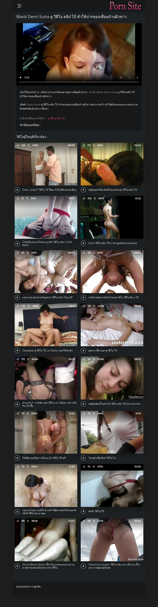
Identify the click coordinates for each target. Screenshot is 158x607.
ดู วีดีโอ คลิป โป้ (56, 118)
